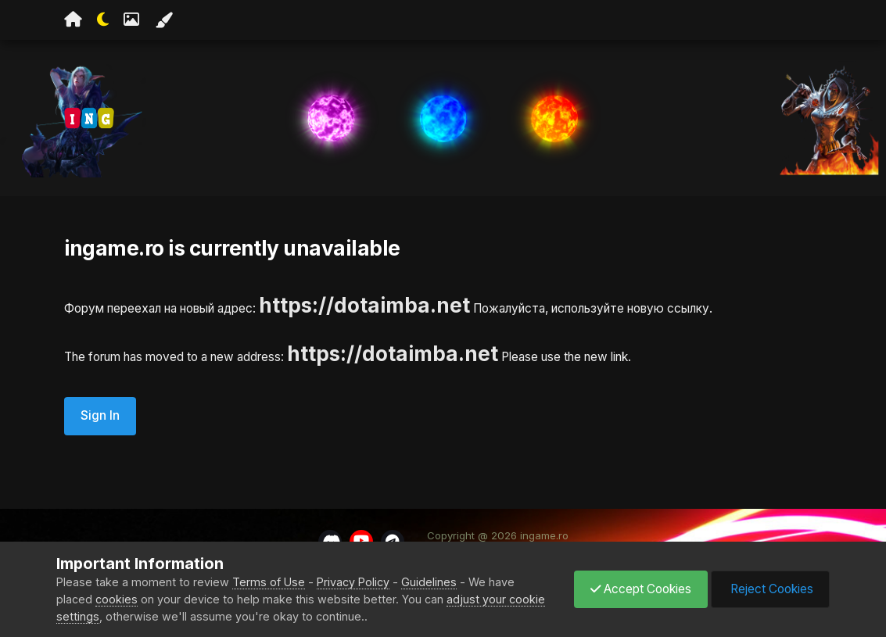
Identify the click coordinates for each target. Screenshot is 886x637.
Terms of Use (268, 582)
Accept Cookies (640, 589)
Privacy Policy (353, 582)
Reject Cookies (770, 589)
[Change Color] (163, 20)
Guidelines (429, 582)
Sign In (100, 415)
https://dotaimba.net (364, 305)
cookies (116, 599)
